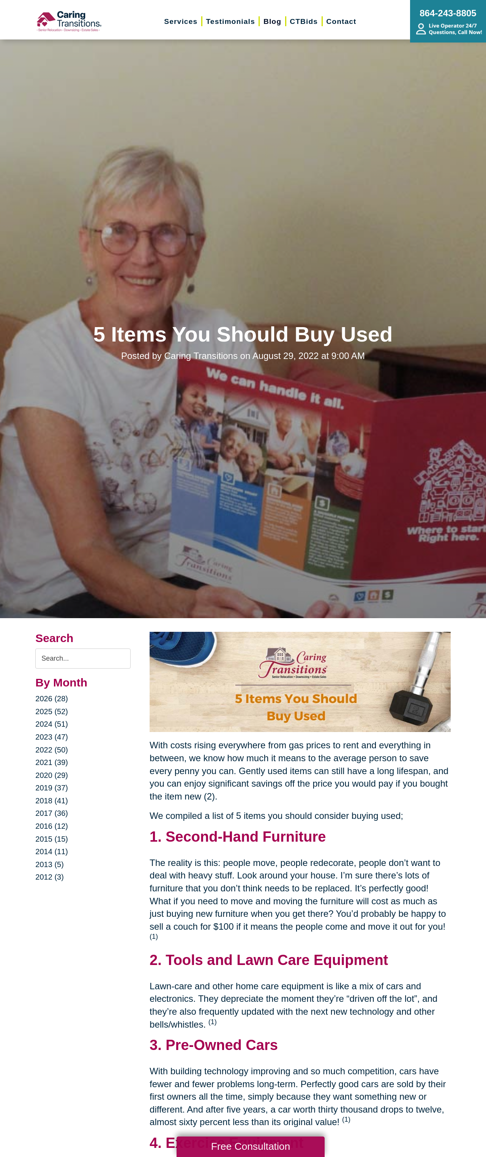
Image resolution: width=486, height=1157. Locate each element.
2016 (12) (51, 826)
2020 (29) (51, 775)
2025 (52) (51, 711)
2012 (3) (49, 877)
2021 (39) (51, 762)
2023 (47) (51, 737)
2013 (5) (49, 864)
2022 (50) (51, 750)
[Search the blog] (83, 659)
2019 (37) (51, 788)
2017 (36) (51, 813)
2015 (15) (51, 839)
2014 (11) (51, 851)
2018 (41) (51, 801)
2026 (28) (51, 698)
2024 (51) (51, 724)
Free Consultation (250, 1146)
